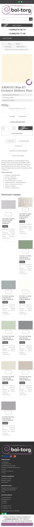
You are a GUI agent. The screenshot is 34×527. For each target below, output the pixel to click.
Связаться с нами (6, 478)
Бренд (18, 44)
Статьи (3, 473)
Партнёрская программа (8, 490)
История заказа (6, 499)
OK (17, 524)
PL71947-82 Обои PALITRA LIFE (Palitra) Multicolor (8, 418)
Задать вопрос (17, 25)
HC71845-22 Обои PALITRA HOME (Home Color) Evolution (25, 216)
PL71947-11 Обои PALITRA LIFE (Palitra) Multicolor (25, 297)
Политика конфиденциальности (10, 467)
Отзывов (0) (18, 146)
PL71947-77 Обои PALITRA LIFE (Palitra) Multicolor (25, 257)
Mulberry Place (21, 46)
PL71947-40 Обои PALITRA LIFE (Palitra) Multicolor (25, 337)
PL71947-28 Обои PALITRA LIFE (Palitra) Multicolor (25, 378)
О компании (4, 462)
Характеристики (24, 141)
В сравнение (22, 116)
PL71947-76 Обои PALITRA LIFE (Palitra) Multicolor (8, 337)
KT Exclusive (8, 46)
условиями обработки (11, 519)
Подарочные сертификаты (9, 488)
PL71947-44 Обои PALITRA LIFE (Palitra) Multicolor (8, 297)
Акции (3, 491)
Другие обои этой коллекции (18, 151)
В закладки (11, 116)
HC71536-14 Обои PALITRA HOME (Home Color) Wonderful (8, 221)
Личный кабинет (6, 497)
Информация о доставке (8, 465)
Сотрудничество (6, 464)
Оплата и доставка (18, 156)
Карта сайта (5, 482)
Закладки (4, 501)
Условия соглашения (7, 471)
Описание (11, 141)
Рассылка (4, 503)
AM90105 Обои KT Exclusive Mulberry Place (16, 49)
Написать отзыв (20, 108)
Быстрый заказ (17, 133)
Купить (25, 128)
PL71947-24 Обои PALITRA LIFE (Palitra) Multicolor (8, 378)
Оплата (3, 469)
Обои (9, 44)
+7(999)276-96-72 (6, 506)
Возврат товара (6, 480)
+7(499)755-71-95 (6, 508)
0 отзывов (12, 108)
